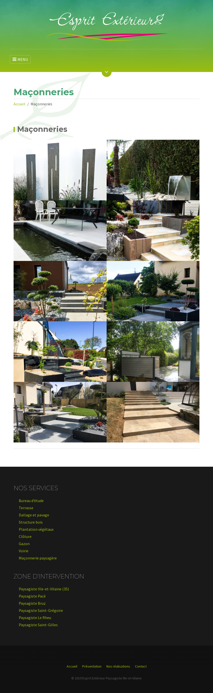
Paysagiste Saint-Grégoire (41, 610)
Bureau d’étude (31, 500)
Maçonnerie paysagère (38, 557)
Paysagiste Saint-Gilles (38, 624)
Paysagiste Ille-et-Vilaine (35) (44, 588)
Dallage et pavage (34, 514)
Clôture (25, 536)
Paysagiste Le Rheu (35, 617)
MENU (20, 59)
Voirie (23, 550)
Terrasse (26, 507)
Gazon (24, 543)
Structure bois (31, 522)
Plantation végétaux (36, 529)
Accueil (19, 103)
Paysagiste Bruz (32, 603)
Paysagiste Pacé (32, 596)
